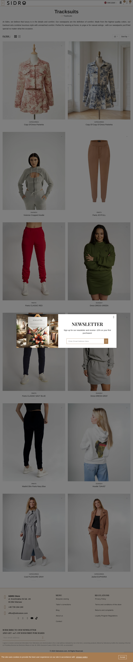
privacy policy (82, 657)
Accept (122, 657)
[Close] (114, 317)
